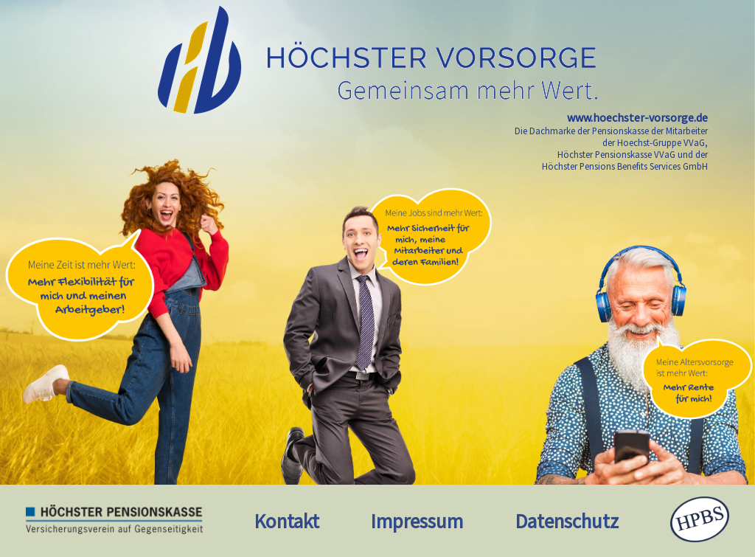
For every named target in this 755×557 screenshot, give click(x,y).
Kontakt (286, 520)
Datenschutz (567, 520)
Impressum (417, 520)
